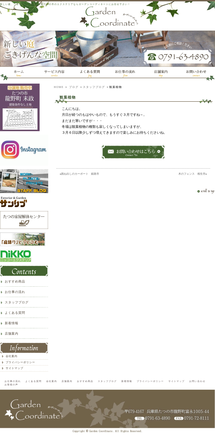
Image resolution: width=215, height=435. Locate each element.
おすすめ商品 (15, 281)
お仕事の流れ (15, 292)
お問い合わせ (197, 381)
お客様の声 (11, 384)
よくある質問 (15, 312)
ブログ (74, 87)
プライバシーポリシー (20, 362)
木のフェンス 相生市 (191, 173)
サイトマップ (14, 368)
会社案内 (11, 356)
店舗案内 (11, 333)
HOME (59, 87)
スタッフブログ (94, 87)
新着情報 (11, 323)
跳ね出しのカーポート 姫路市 (80, 173)
